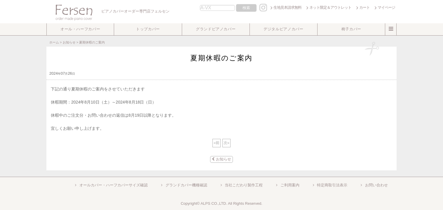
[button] (80, 29)
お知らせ (221, 159)
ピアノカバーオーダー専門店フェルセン (109, 11)
